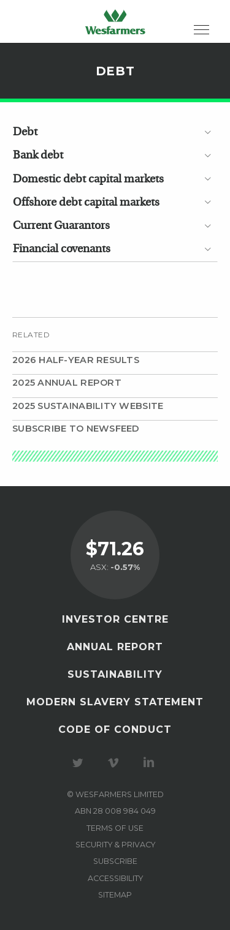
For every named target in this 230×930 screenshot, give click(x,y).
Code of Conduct (115, 729)
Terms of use (115, 828)
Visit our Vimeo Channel (115, 763)
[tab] (115, 132)
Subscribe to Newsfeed (76, 428)
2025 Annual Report (66, 382)
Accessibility (115, 878)
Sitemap (115, 894)
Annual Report (115, 647)
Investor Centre (115, 619)
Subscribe (115, 861)
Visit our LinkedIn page (151, 763)
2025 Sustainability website (87, 405)
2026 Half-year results (75, 360)
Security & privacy (115, 844)
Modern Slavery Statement (115, 702)
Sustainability (115, 674)
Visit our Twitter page (79, 763)
